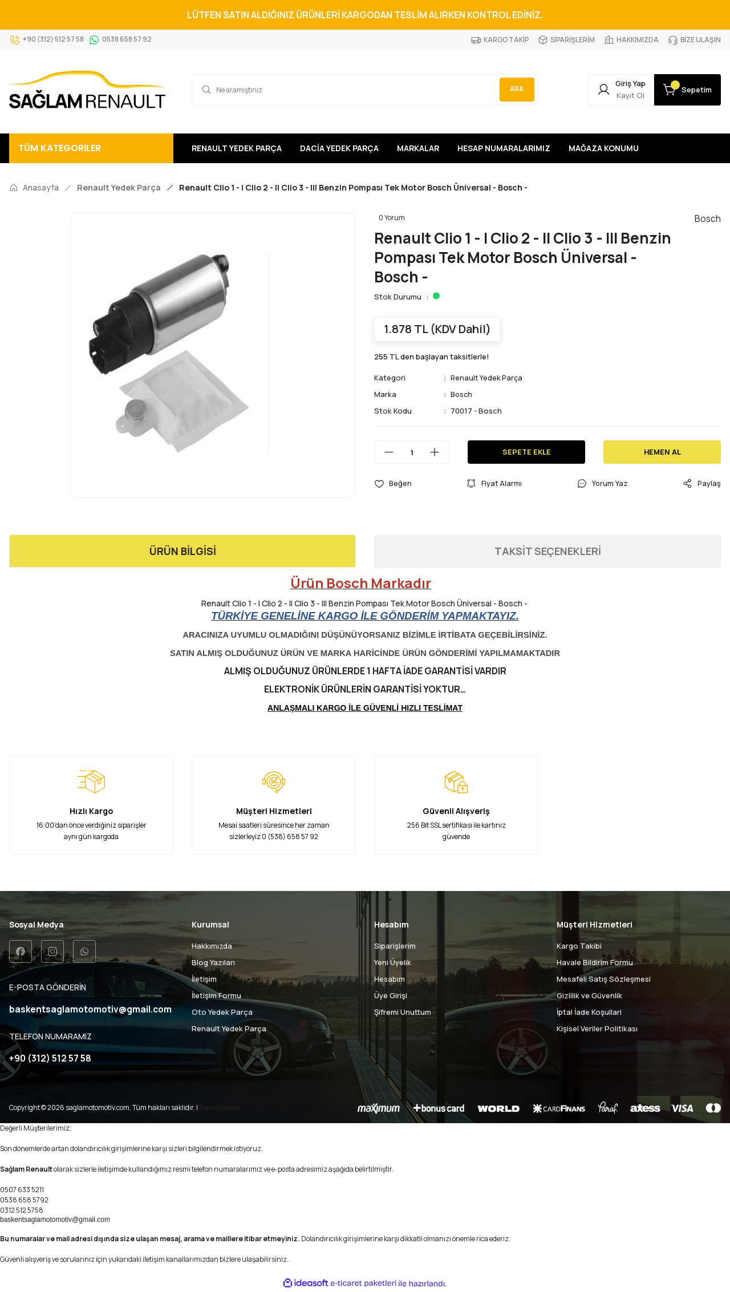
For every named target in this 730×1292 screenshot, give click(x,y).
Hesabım (389, 979)
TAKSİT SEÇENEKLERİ (547, 551)
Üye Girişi (390, 995)
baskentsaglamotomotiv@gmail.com (55, 1220)
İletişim (204, 979)
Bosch (462, 394)
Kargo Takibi (579, 946)
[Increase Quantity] (439, 452)
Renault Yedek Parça (488, 377)
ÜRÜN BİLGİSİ (182, 551)
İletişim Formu (216, 995)
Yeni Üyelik (392, 962)
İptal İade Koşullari (589, 1012)
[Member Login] (608, 89)
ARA (515, 89)
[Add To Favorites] (393, 483)
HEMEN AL (662, 452)
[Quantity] (411, 452)
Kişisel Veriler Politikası (597, 1028)
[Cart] (683, 89)
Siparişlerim (395, 946)
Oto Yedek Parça (222, 1012)
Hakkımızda (212, 946)
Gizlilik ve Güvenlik (589, 995)
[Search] (365, 90)
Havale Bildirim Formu (595, 962)
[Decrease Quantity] (384, 452)
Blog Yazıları (213, 962)
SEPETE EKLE (526, 452)
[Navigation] (91, 148)
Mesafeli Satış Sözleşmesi (604, 979)
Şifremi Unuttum (402, 1012)
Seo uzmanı (219, 1108)
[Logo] (87, 89)
